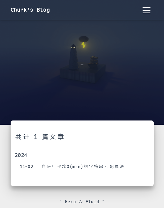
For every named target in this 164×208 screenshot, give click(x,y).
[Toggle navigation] (146, 10)
